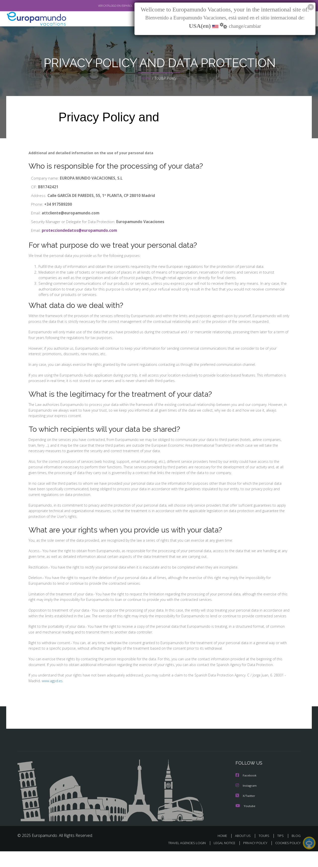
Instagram (246, 802)
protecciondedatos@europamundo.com (81, 231)
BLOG (296, 852)
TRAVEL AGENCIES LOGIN (182, 859)
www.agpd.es (51, 698)
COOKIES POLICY (287, 859)
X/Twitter (245, 812)
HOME (224, 852)
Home (145, 78)
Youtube (245, 822)
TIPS (281, 852)
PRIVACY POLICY (253, 859)
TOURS (265, 852)
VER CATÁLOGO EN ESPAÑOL (104, 5)
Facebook (246, 792)
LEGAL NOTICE (221, 859)
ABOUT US (244, 852)
